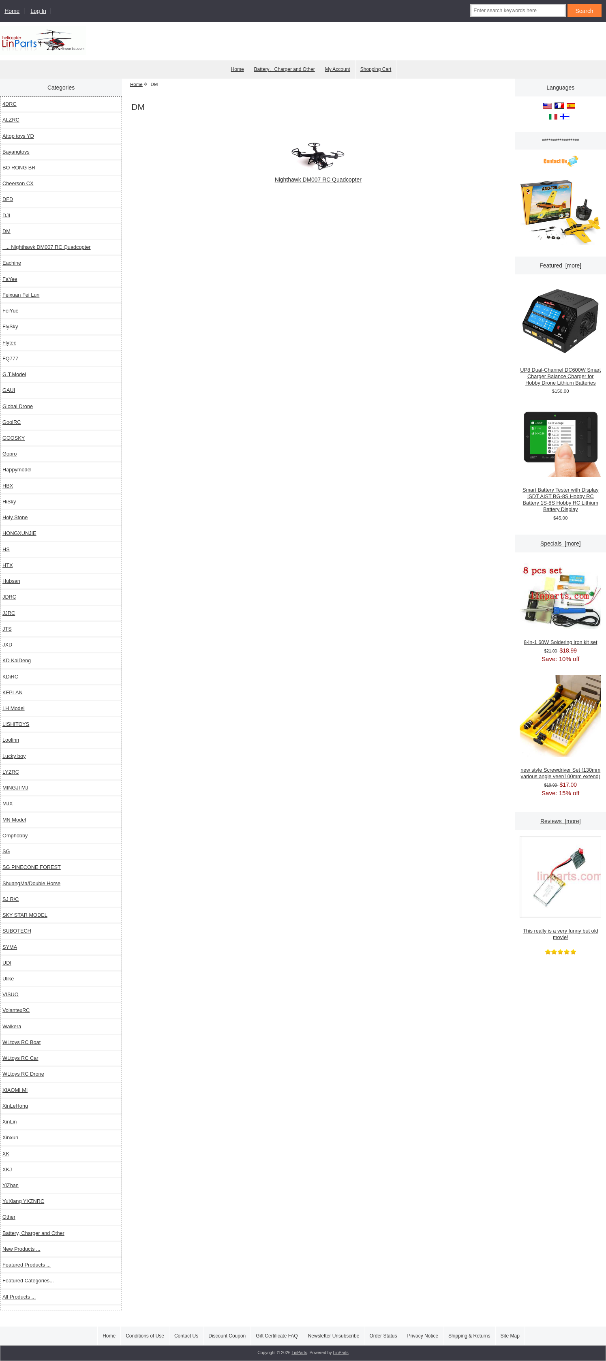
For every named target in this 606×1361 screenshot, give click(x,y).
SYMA (9, 947)
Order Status (383, 1336)
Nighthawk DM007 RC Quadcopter (318, 176)
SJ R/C (10, 899)
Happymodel (17, 470)
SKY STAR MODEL (24, 915)
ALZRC (10, 120)
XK (5, 1154)
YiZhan (10, 1185)
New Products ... (21, 1249)
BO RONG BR (18, 168)
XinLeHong (15, 1106)
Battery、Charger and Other (284, 69)
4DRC (9, 104)
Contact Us (186, 1336)
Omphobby (15, 835)
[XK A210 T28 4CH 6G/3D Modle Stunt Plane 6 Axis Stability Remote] (560, 212)
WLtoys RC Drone (23, 1074)
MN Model (14, 820)
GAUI (8, 390)
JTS (7, 629)
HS (6, 549)
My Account (337, 69)
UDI (6, 963)
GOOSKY (13, 438)
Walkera (11, 1026)
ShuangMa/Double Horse (31, 883)
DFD (7, 199)
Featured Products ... (26, 1265)
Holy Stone (15, 517)
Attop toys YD (18, 136)
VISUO (10, 994)
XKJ (7, 1169)
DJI (6, 215)
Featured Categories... (28, 1281)
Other (8, 1217)
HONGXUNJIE (19, 533)
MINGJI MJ (15, 788)
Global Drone (17, 406)
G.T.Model (14, 374)
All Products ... (19, 1297)
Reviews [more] (560, 821)
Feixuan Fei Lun (20, 295)
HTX (7, 565)
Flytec (9, 343)
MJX (7, 803)
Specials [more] (560, 543)
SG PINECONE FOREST (31, 867)
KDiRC (10, 677)
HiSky (9, 502)
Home (11, 11)
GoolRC (11, 422)
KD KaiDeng (16, 660)
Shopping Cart (376, 69)
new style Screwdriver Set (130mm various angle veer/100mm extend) (560, 727)
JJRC (8, 613)
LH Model (13, 708)
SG (6, 851)
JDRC (9, 597)
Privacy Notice (422, 1336)
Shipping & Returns (469, 1336)
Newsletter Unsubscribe (334, 1336)
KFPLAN (12, 692)
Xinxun (10, 1137)
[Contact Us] (560, 162)
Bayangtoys (16, 152)
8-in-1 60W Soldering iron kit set (560, 604)
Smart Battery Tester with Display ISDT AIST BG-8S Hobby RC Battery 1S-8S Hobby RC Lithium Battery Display (560, 458)
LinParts (299, 1352)
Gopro (9, 454)
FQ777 (10, 358)
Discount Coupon (227, 1336)
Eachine (11, 263)
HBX (7, 486)
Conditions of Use (145, 1336)
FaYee (9, 279)
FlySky (10, 326)
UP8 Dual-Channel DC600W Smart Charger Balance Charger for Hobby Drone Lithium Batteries (560, 335)
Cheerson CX (18, 183)
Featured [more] (560, 265)
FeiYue (10, 311)
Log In (38, 11)
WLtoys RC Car (20, 1058)
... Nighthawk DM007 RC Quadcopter (46, 247)
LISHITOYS (15, 724)
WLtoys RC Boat (21, 1042)
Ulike (8, 979)
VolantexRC (16, 1010)
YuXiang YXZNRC (23, 1201)
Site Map (510, 1336)
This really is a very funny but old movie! (560, 888)
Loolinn (10, 740)
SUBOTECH (16, 931)
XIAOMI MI (15, 1090)
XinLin (9, 1122)
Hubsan (11, 581)
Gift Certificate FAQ (277, 1336)
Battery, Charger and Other (33, 1233)
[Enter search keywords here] (517, 10)
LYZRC (10, 772)
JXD (7, 645)
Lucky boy (14, 756)
